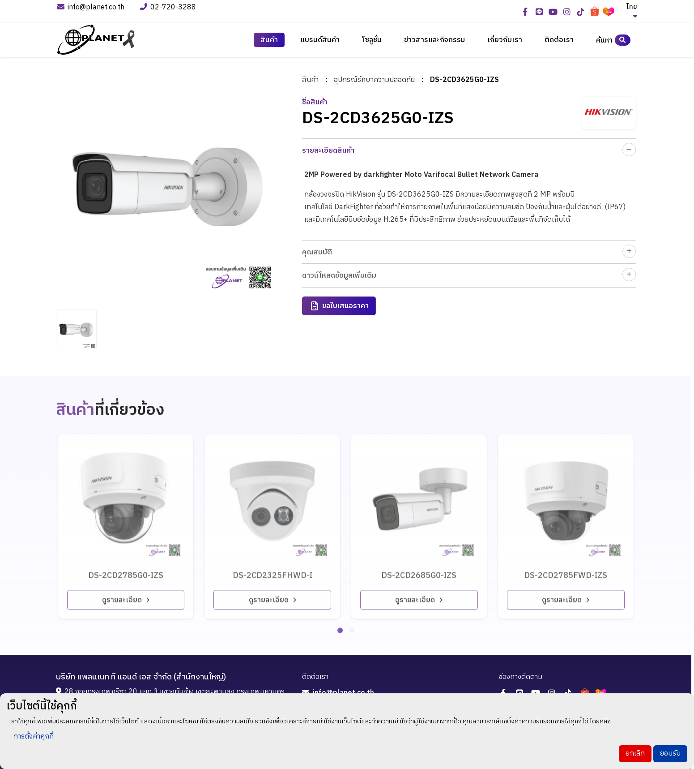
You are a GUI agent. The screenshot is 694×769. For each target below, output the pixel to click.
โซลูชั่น (372, 40)
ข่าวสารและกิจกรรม (434, 40)
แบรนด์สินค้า (320, 40)
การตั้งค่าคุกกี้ (33, 736)
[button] (340, 621)
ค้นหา (613, 40)
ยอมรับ (670, 754)
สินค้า (269, 40)
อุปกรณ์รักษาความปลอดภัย (374, 79)
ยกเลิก (635, 754)
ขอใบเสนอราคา (339, 305)
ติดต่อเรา (559, 40)
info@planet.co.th (90, 7)
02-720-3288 (169, 7)
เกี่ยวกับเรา (504, 40)
